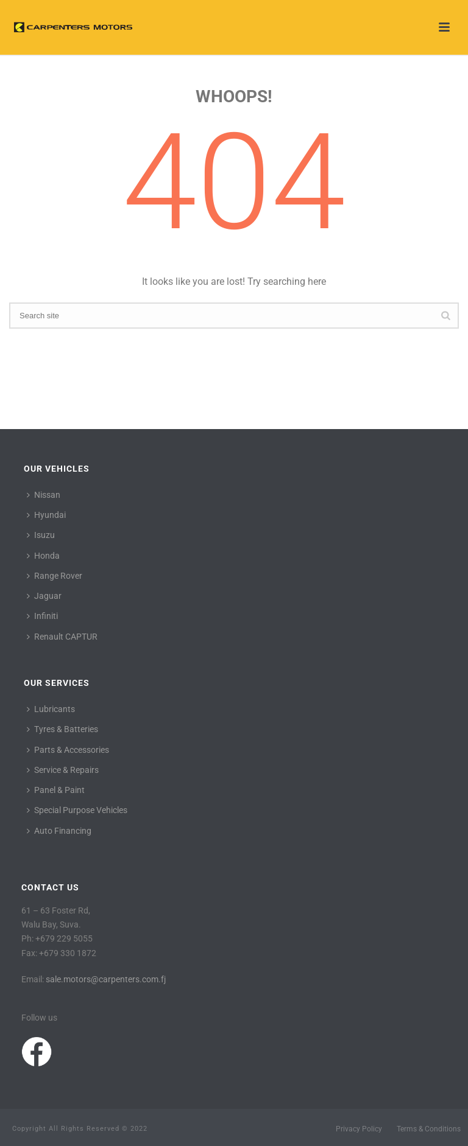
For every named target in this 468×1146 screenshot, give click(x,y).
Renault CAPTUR (62, 636)
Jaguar (44, 596)
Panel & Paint (56, 790)
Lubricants (51, 709)
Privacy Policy (359, 1129)
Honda (43, 556)
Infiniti (42, 616)
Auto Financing (59, 831)
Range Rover (54, 576)
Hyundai (46, 515)
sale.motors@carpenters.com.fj (106, 979)
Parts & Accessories (68, 750)
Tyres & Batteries (62, 729)
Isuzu (41, 535)
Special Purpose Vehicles (77, 810)
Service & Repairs (63, 770)
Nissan (43, 495)
